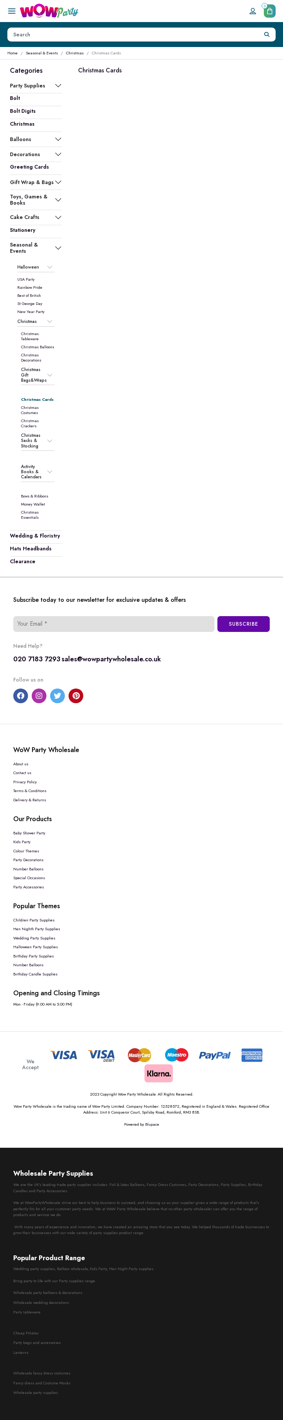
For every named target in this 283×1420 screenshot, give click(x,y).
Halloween (28, 267)
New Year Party (31, 311)
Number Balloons (28, 869)
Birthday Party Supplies (33, 956)
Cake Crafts (24, 217)
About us (20, 764)
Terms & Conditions (29, 791)
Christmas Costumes (30, 410)
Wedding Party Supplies (34, 938)
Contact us (22, 773)
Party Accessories (28, 887)
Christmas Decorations (31, 357)
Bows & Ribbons (34, 496)
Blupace (152, 1124)
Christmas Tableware (30, 336)
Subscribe (243, 624)
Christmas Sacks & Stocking (31, 441)
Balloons (20, 139)
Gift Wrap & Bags (32, 182)
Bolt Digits (23, 111)
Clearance (22, 561)
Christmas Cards (37, 399)
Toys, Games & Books (29, 199)
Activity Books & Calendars (31, 472)
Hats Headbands (31, 548)
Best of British (29, 295)
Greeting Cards (29, 166)
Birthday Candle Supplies (35, 974)
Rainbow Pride (29, 287)
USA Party (26, 279)
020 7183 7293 (36, 659)
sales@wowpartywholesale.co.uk (111, 659)
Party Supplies (27, 85)
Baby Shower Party (29, 833)
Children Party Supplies (34, 920)
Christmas (75, 53)
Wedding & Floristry (35, 535)
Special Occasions (29, 878)
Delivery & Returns (29, 800)
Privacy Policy (25, 782)
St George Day (29, 303)
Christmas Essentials (30, 515)
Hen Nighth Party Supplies (36, 929)
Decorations (25, 154)
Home (12, 53)
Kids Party (22, 842)
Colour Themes (26, 851)
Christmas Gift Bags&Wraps (34, 375)
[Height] (133, 35)
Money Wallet (33, 504)
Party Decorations (28, 860)
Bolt (15, 98)
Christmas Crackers (30, 423)
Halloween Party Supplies (35, 947)
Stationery (22, 230)
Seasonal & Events (42, 53)
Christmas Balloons (37, 346)
